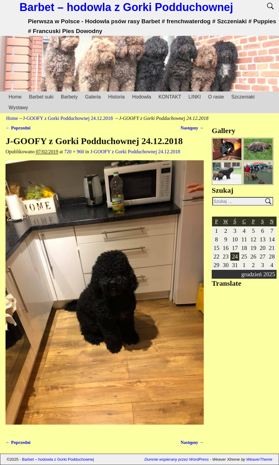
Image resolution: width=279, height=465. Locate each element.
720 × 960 (74, 151)
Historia (116, 96)
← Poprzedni (18, 127)
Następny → (192, 127)
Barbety (69, 96)
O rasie (216, 96)
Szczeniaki (243, 96)
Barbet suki (41, 96)
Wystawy (18, 107)
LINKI (194, 96)
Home (15, 96)
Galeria (93, 96)
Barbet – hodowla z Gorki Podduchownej (126, 7)
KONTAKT (169, 96)
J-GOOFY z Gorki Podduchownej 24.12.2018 (68, 118)
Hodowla (141, 96)
